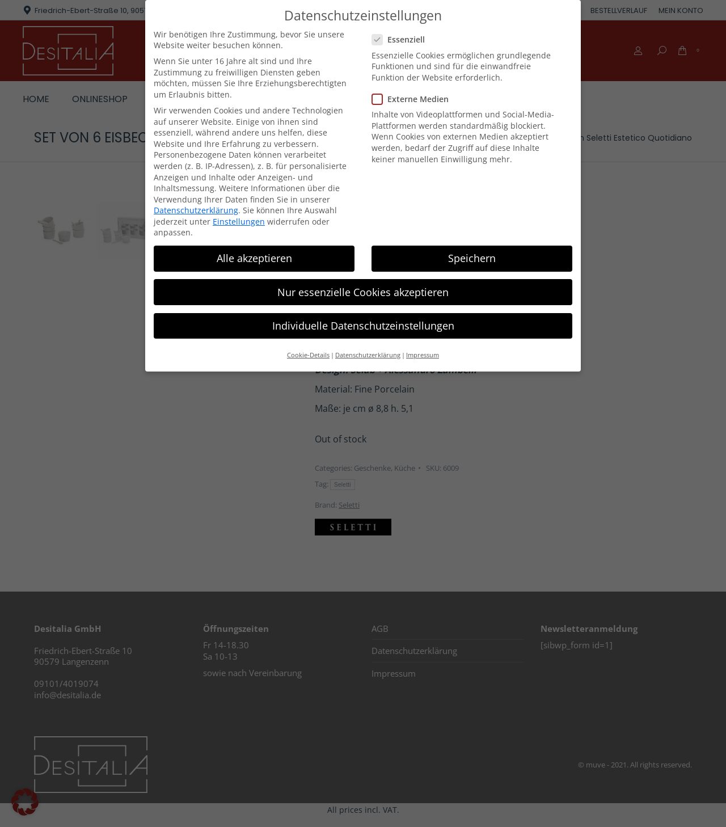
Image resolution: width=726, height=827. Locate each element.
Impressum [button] (422, 355)
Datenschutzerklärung (196, 210)
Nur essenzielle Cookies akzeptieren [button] (363, 291)
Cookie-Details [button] (308, 355)
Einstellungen (239, 221)
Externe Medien (414, 99)
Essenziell (402, 39)
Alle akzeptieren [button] (254, 258)
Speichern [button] (472, 258)
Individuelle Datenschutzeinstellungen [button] (363, 325)
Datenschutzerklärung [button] (367, 355)
